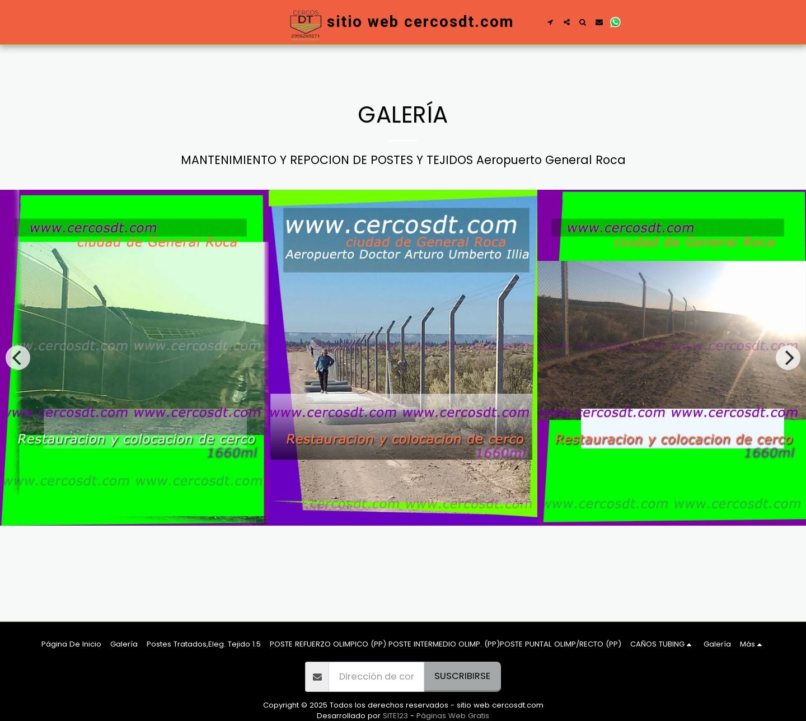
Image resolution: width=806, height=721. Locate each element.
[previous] (18, 357)
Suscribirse (462, 676)
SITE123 (395, 715)
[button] (550, 22)
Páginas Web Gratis (452, 715)
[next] (788, 357)
